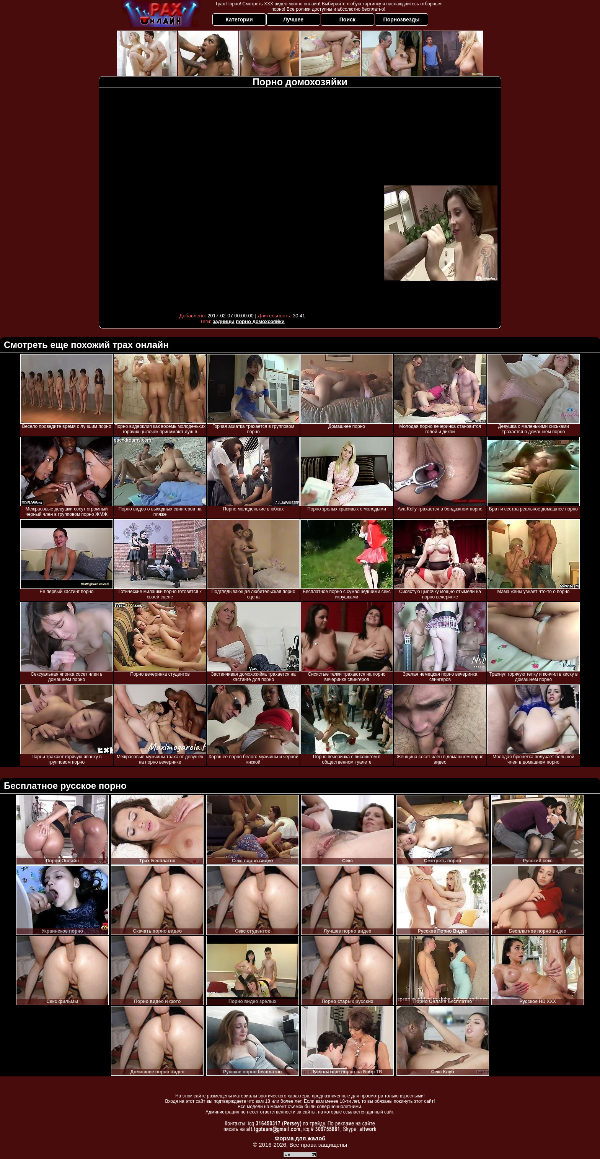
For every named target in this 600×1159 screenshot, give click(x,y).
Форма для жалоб (299, 1138)
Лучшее (293, 19)
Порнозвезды (401, 19)
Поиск (347, 19)
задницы (224, 321)
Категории (239, 19)
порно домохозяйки (260, 321)
